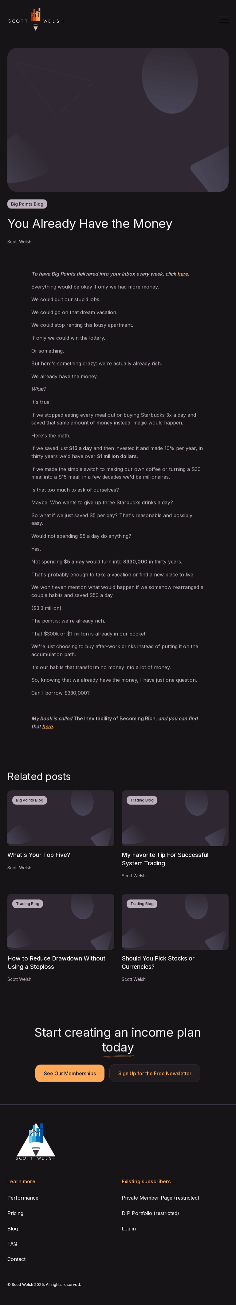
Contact (16, 1259)
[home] (35, 19)
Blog (12, 1228)
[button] (223, 20)
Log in (129, 1228)
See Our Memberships (70, 1074)
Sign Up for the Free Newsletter (155, 1074)
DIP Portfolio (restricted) (150, 1213)
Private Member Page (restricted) (160, 1198)
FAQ (12, 1244)
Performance (22, 1198)
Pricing (15, 1213)
